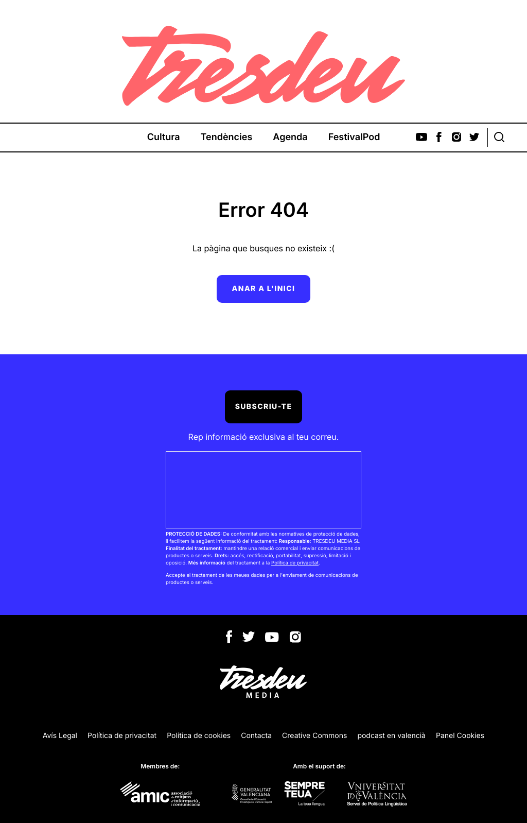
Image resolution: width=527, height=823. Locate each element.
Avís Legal (60, 735)
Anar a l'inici (263, 288)
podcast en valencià (391, 735)
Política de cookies (199, 735)
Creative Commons (314, 735)
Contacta (256, 735)
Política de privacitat (295, 563)
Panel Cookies (460, 735)
